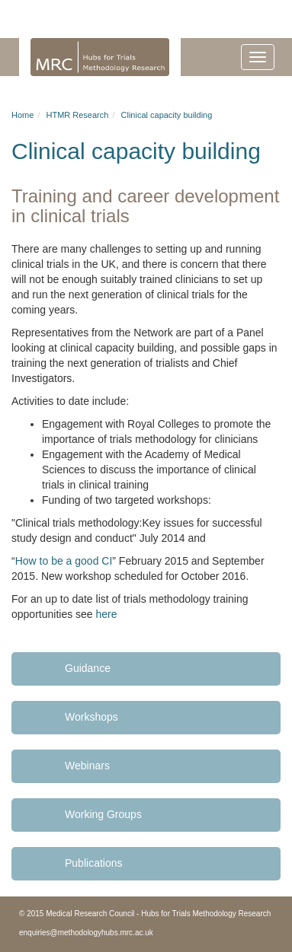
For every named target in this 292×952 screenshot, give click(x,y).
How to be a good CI (64, 561)
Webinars (87, 765)
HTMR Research (77, 114)
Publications (94, 863)
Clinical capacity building (167, 114)
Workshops (91, 717)
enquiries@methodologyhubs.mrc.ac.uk (86, 932)
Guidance (88, 668)
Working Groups (103, 814)
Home (22, 114)
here (106, 614)
